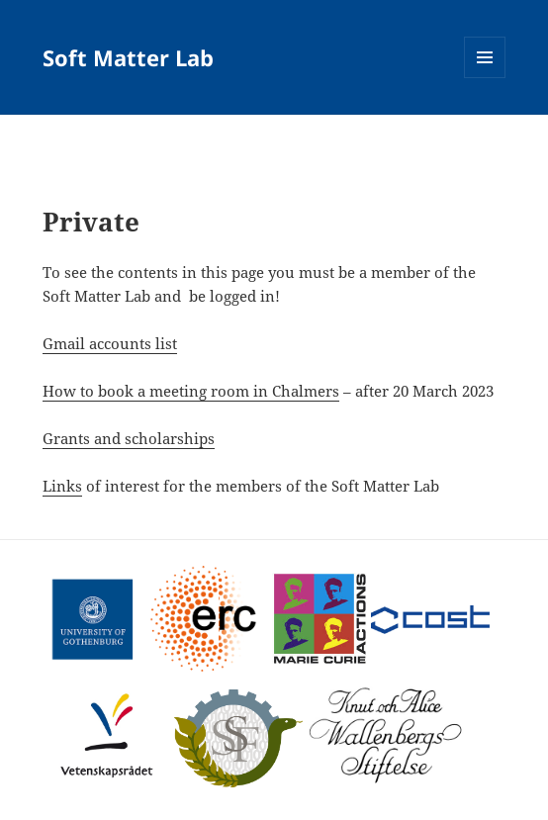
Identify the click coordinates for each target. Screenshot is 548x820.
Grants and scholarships (129, 438)
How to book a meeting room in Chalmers (191, 391)
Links (62, 486)
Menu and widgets (485, 77)
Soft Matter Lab (128, 57)
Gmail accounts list (110, 343)
